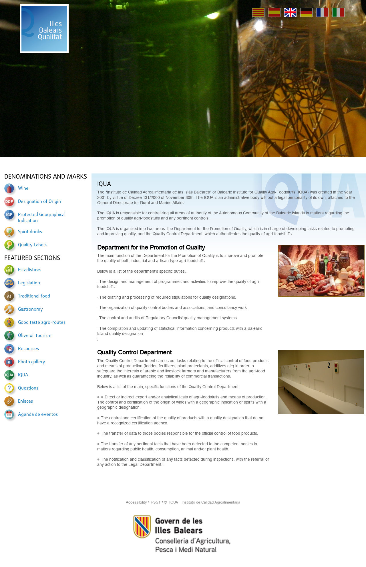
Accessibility (136, 502)
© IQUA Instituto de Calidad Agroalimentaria (202, 502)
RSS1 (155, 502)
